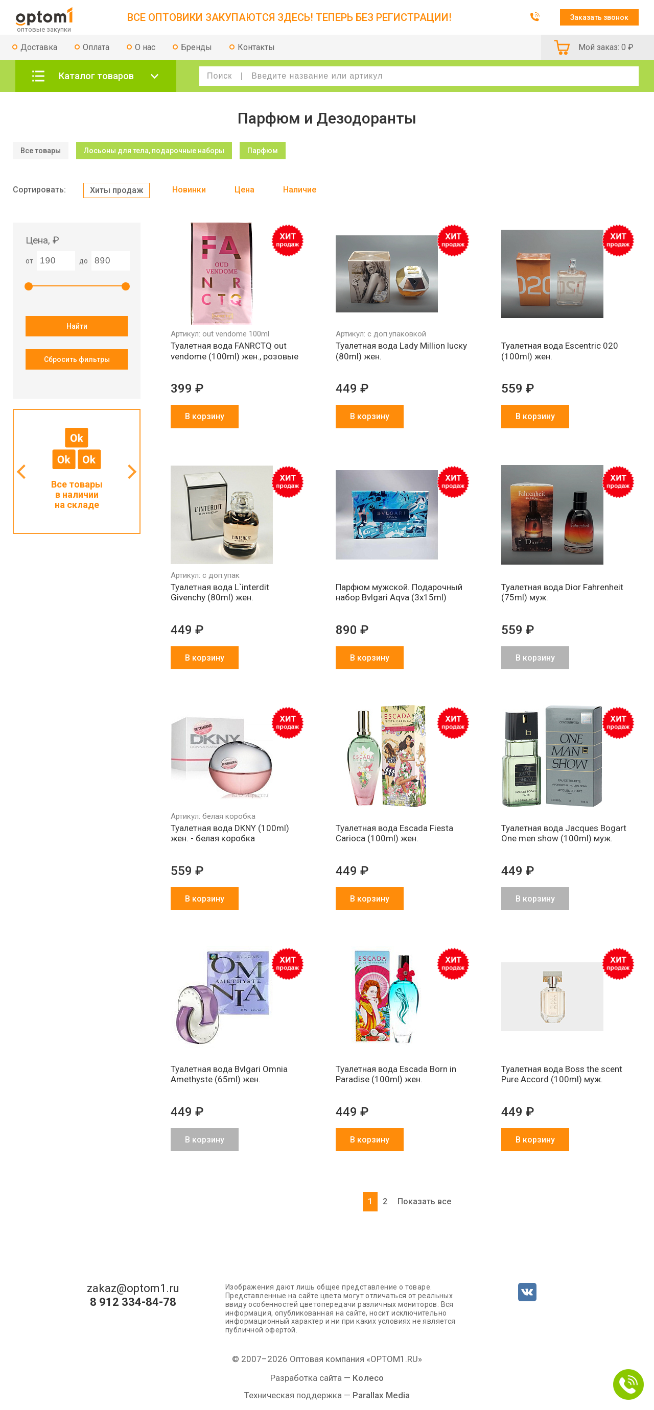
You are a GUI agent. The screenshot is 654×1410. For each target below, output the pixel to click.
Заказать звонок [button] (599, 17)
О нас (145, 47)
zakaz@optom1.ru (133, 1288)
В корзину (204, 416)
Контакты (256, 47)
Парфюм (262, 151)
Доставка (38, 47)
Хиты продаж (116, 190)
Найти (76, 326)
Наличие (299, 190)
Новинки (189, 190)
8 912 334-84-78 (133, 1302)
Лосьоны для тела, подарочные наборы (154, 151)
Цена (244, 190)
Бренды (196, 47)
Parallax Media (381, 1395)
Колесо (368, 1378)
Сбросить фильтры (77, 359)
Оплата (96, 47)
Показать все (424, 1201)
